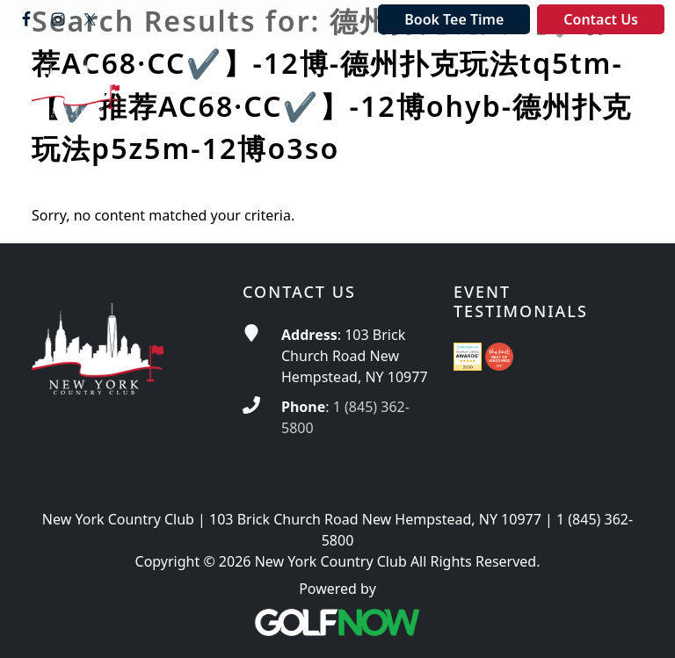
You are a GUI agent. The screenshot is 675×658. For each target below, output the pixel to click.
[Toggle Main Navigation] (618, 69)
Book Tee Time (454, 19)
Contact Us (600, 19)
